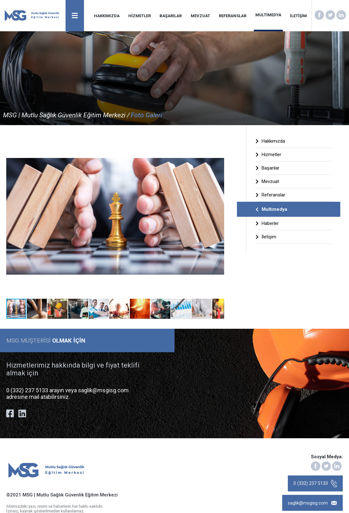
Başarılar (267, 168)
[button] (219, 140)
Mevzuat (267, 181)
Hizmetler (268, 154)
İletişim (266, 237)
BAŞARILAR (171, 15)
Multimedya (271, 209)
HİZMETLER (140, 15)
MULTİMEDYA (268, 15)
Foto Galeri (146, 115)
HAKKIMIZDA (107, 15)
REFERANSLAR (233, 15)
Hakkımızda (270, 141)
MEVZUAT (200, 15)
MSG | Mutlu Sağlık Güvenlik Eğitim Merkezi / (66, 115)
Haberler (267, 223)
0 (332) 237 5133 (315, 484)
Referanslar (270, 195)
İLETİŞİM (298, 15)
